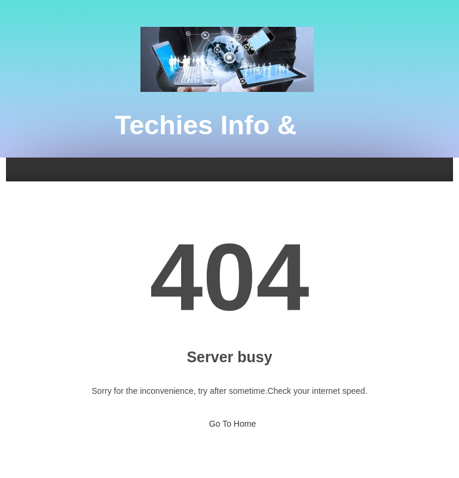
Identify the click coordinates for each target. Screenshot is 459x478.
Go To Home (229, 420)
